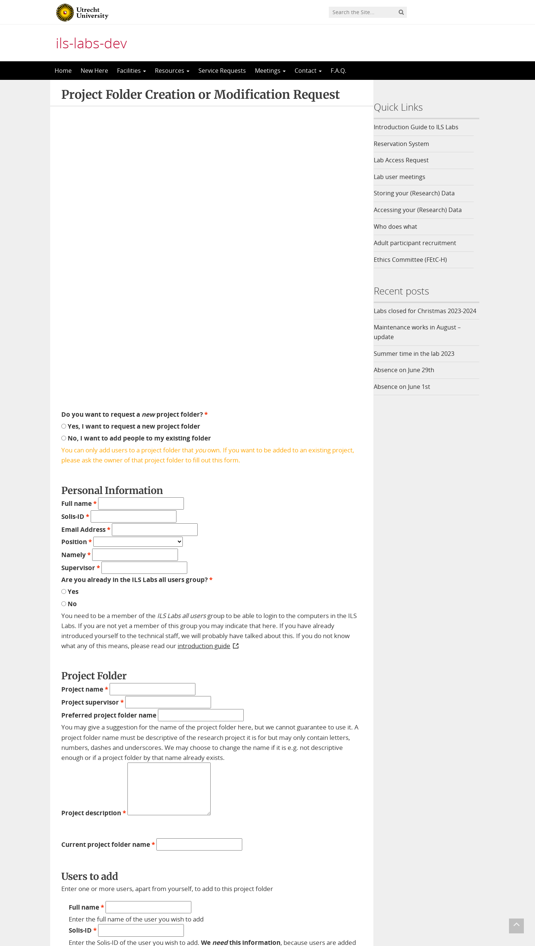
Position (76, 238)
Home (63, 70)
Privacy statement (453, 911)
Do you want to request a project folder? (134, 111)
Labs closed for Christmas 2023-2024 (423, 316)
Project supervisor (92, 399)
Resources (172, 70)
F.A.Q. (338, 70)
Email (70, 863)
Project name (84, 386)
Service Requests (222, 70)
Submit (74, 877)
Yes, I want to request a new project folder (130, 123)
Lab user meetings (405, 177)
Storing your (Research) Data (419, 193)
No (69, 300)
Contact (308, 70)
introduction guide (204, 343)
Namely (76, 251)
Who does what (400, 226)
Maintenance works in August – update (422, 342)
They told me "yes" (101, 732)
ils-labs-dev (91, 42)
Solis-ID (75, 213)
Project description (93, 509)
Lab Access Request (406, 160)
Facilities (131, 70)
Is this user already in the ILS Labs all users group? (149, 720)
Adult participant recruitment (420, 243)
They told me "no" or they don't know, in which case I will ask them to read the (210, 750)
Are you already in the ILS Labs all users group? (137, 276)
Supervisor (80, 264)
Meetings (270, 70)
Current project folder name (108, 541)
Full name (79, 200)
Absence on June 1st (407, 396)
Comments (78, 840)
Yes (69, 289)
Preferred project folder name (108, 412)
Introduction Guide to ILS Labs (421, 127)
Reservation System (406, 144)
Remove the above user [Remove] (174, 767)
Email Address (85, 226)
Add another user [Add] (101, 767)
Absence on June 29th (409, 380)
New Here (94, 70)
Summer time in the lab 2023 (419, 363)
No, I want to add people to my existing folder (136, 135)
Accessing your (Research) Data (423, 210)
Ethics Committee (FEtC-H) (415, 260)
